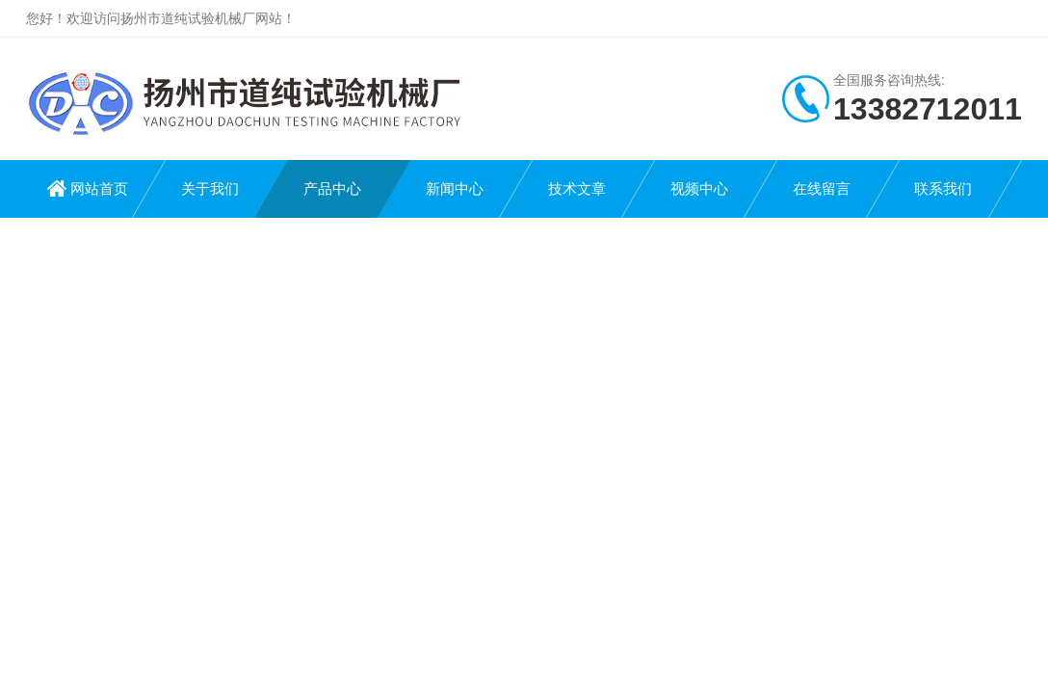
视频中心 (699, 188)
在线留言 (822, 188)
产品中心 (332, 188)
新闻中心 (455, 188)
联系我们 (943, 188)
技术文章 (577, 188)
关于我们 (210, 188)
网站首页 (99, 188)
